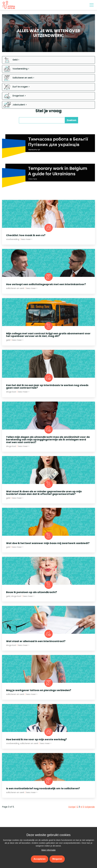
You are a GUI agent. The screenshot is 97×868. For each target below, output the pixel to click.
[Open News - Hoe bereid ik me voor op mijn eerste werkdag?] (48, 725)
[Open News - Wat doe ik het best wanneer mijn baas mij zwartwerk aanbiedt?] (48, 529)
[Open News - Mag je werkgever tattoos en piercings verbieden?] (48, 676)
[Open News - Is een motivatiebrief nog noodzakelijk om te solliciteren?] (48, 775)
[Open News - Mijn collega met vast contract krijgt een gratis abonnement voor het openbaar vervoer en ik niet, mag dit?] (48, 321)
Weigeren (57, 859)
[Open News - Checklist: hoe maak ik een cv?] (48, 221)
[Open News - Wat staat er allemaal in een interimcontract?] (48, 627)
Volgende (89, 806)
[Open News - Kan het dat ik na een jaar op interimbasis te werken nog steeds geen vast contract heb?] (48, 373)
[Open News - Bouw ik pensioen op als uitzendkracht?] (48, 578)
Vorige (71, 806)
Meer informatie (48, 850)
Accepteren (39, 859)
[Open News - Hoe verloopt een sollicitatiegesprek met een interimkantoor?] (48, 270)
